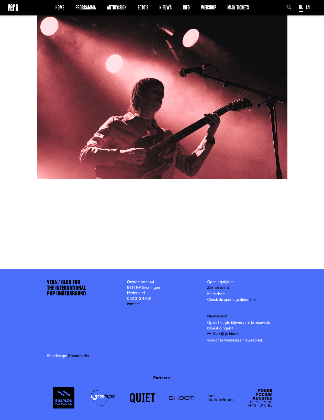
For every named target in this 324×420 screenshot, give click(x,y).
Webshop (208, 7)
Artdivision (117, 7)
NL (301, 7)
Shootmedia (78, 356)
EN (308, 7)
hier (253, 299)
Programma (85, 7)
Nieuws (165, 7)
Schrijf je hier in (226, 333)
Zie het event (218, 287)
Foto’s (143, 7)
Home (59, 7)
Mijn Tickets (238, 7)
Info (186, 7)
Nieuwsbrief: (218, 316)
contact (133, 304)
